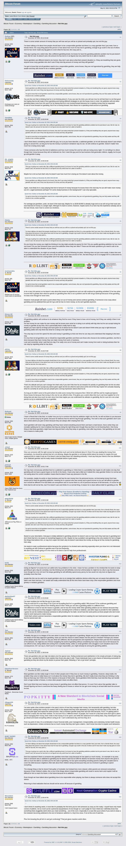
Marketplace (27, 23)
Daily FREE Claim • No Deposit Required (74, 495)
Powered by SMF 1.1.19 (51, 842)
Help (14, 19)
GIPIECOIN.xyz (44, 493)
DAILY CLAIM (103, 493)
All (19, 29)
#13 (120, 563)
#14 (120, 597)
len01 (7, 563)
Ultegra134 (9, 702)
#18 (120, 703)
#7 (120, 315)
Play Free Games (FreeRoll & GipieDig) (74, 492)
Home (9, 19)
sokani (7, 447)
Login (25, 19)
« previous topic (107, 27)
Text (6, 630)
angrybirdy (9, 498)
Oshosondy (9, 81)
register (29, 12)
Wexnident (9, 796)
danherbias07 (10, 596)
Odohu (7, 220)
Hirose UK (9, 314)
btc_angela (9, 159)
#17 (120, 669)
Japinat (7, 651)
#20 (120, 797)
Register (31, 19)
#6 (120, 272)
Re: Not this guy (34, 81)
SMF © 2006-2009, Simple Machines (71, 842)
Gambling (36, 23)
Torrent (32, 16)
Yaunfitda (8, 118)
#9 (120, 412)
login (23, 12)
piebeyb (8, 465)
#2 (120, 81)
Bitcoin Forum (9, 23)
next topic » (117, 27)
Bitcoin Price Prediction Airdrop (75, 493)
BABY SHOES (10, 736)
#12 (120, 499)
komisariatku (10, 271)
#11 (120, 466)
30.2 (27, 16)
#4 (120, 160)
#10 (120, 448)
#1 (120, 37)
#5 (120, 221)
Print (119, 29)
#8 (120, 350)
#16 (120, 652)
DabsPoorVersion (11, 669)
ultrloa (7, 349)
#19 (120, 737)
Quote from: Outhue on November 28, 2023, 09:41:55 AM (41, 85)
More (37, 19)
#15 (120, 631)
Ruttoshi (8, 411)
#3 (120, 118)
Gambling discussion (49, 23)
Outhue (7, 36)
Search (20, 19)
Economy (18, 23)
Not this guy (62, 23)
